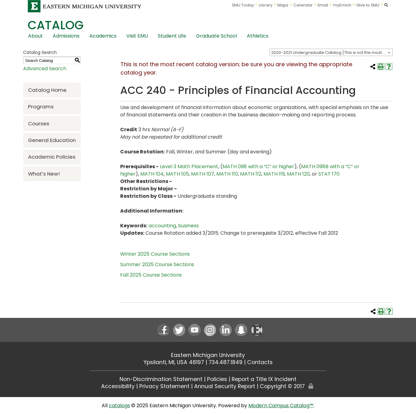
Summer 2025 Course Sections (157, 264)
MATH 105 (177, 173)
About (35, 35)
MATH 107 (202, 173)
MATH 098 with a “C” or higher (258, 166)
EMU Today (243, 5)
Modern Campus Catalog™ (280, 405)
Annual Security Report (224, 386)
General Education (52, 140)
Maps (282, 5)
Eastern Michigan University (208, 355)
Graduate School (216, 35)
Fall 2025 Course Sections (151, 274)
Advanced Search (44, 68)
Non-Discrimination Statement (161, 379)
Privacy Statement (164, 386)
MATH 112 (250, 173)
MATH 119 (274, 173)
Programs (41, 106)
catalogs (119, 405)
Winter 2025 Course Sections (155, 254)
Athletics (257, 35)
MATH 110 (227, 173)
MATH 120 (298, 173)
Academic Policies (51, 156)
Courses (38, 123)
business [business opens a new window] (188, 225)
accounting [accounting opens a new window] (162, 225)
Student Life (172, 35)
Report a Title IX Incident (264, 379)
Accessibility (118, 386)
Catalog (56, 25)
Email (323, 5)
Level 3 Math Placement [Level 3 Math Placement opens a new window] (189, 166)
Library (265, 5)
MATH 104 (152, 173)
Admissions (66, 35)
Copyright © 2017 (282, 386)
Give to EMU (367, 5)
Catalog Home (47, 90)
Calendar (303, 5)
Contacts (260, 362)
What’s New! (44, 173)
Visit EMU (137, 35)
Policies (217, 379)
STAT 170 (329, 173)
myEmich (342, 5)
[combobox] (331, 52)
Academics (102, 35)
